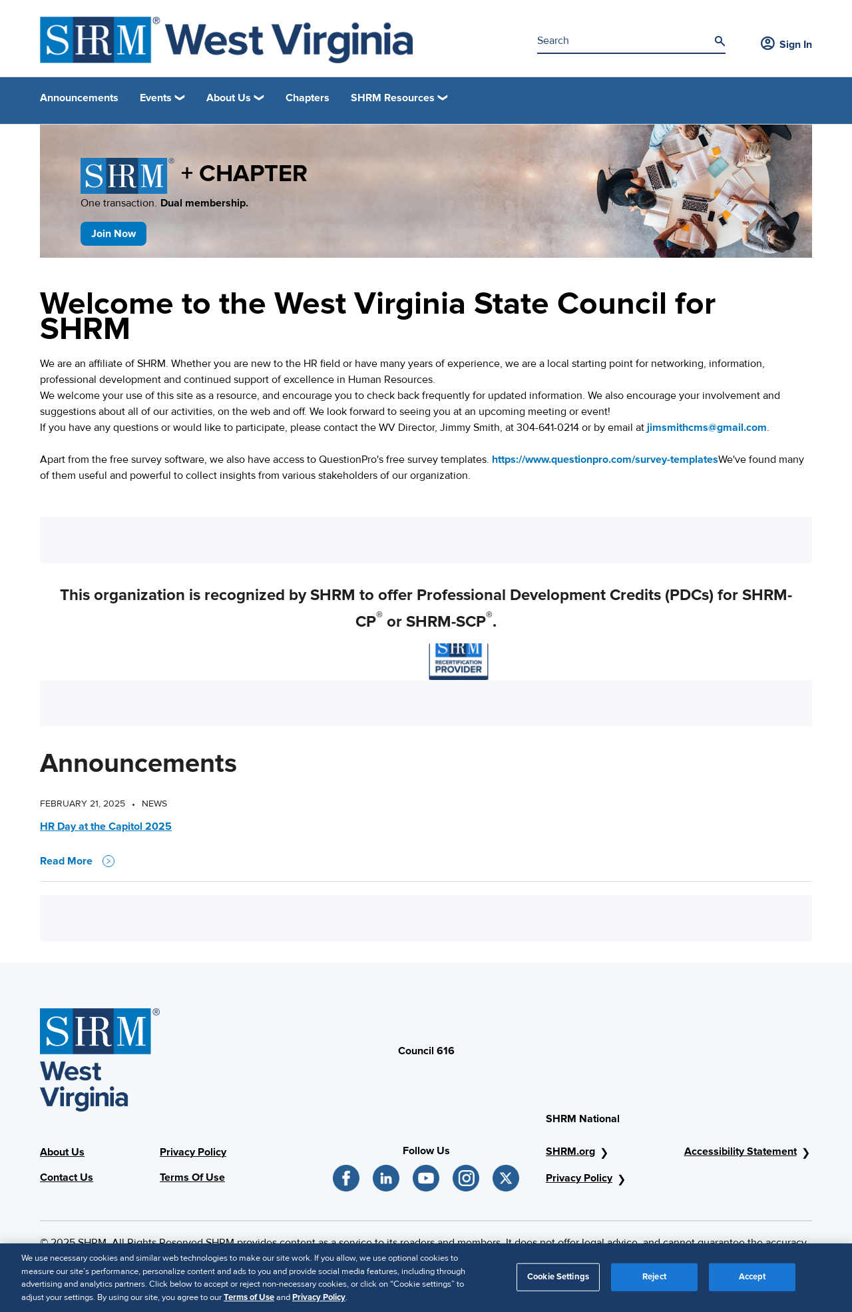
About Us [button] (228, 98)
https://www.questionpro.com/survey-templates (605, 459)
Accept (752, 1281)
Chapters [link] (307, 98)
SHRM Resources (393, 98)
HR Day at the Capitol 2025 (106, 826)
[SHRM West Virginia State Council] (226, 40)
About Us (62, 1152)
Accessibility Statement (740, 1151)
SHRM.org (570, 1151)
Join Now (113, 233)
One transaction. (164, 203)
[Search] (719, 41)
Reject (654, 1281)
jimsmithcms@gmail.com (707, 427)
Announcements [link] (79, 98)
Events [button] (156, 98)
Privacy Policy (193, 1152)
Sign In (786, 44)
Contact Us (66, 1177)
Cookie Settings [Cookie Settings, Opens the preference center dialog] (558, 1281)
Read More (77, 861)
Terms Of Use (192, 1177)
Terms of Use (249, 1302)
